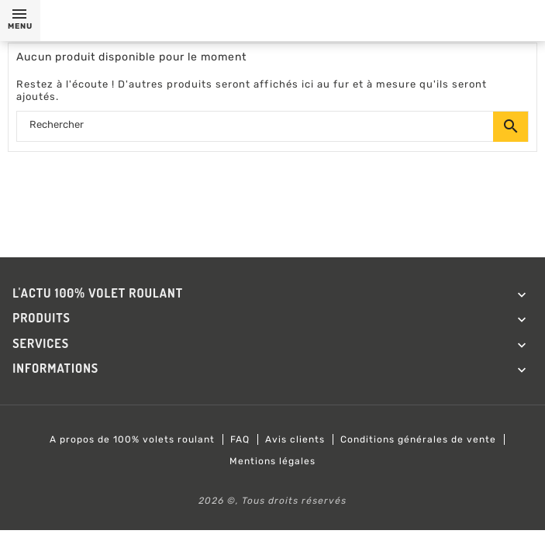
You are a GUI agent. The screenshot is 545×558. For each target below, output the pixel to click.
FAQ (240, 439)
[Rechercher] (272, 127)
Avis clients (295, 439)
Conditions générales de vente (418, 439)
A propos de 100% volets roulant (132, 439)
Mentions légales (272, 461)
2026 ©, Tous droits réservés (272, 500)
